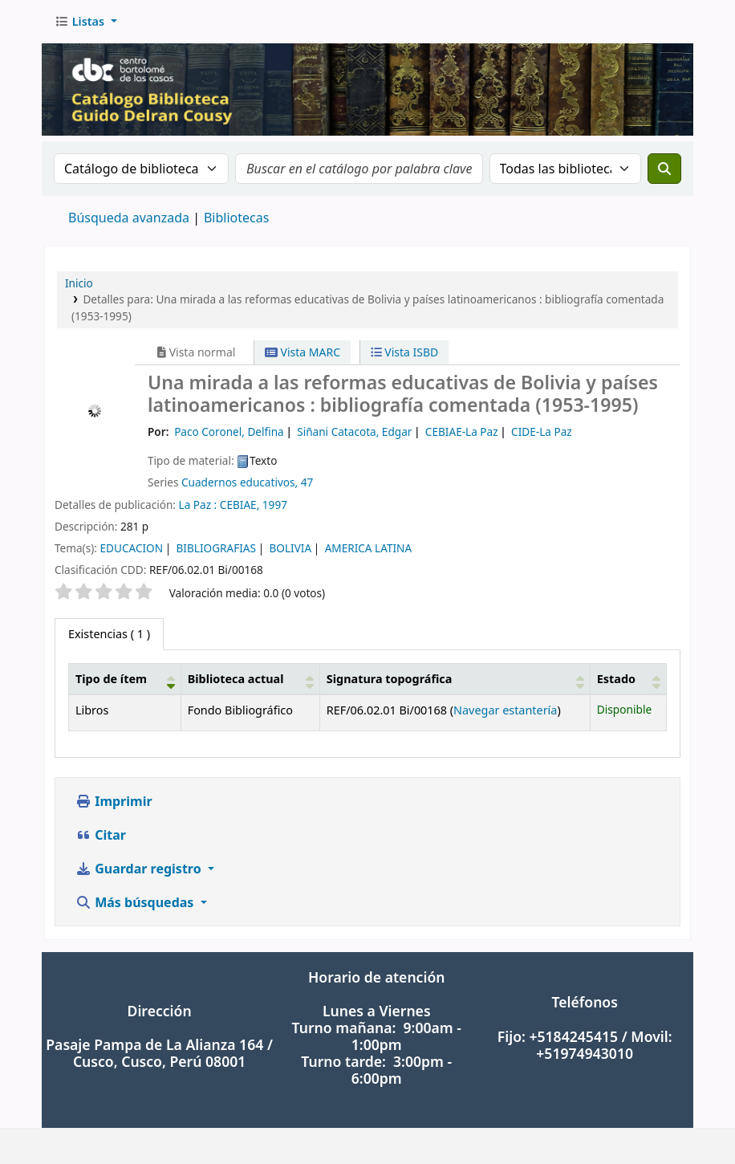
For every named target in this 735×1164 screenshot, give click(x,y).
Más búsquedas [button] (136, 902)
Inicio (79, 283)
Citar (100, 835)
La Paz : (198, 504)
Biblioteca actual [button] (236, 678)
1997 (274, 504)
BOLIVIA (291, 548)
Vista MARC (302, 352)
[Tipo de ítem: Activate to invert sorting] (125, 678)
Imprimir (113, 801)
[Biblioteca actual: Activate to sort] (250, 678)
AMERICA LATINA (368, 548)
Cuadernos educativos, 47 (247, 482)
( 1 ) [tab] (109, 633)
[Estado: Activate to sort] (628, 678)
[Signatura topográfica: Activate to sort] (454, 678)
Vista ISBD (405, 352)
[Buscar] (664, 168)
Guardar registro (140, 868)
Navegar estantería (505, 710)
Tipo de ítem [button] (111, 678)
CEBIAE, (239, 504)
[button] (86, 21)
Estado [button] (616, 678)
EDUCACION (131, 548)
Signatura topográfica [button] (390, 678)
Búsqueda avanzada (128, 217)
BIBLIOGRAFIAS (216, 548)
